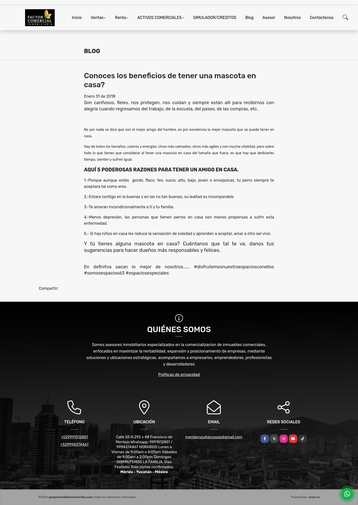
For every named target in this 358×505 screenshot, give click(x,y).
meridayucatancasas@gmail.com (213, 437)
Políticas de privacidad (179, 374)
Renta (120, 17)
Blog (249, 17)
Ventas (97, 17)
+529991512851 (74, 437)
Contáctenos (322, 17)
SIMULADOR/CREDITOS (214, 17)
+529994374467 (74, 444)
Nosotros (292, 17)
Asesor (269, 17)
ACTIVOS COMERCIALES (159, 17)
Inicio (77, 17)
